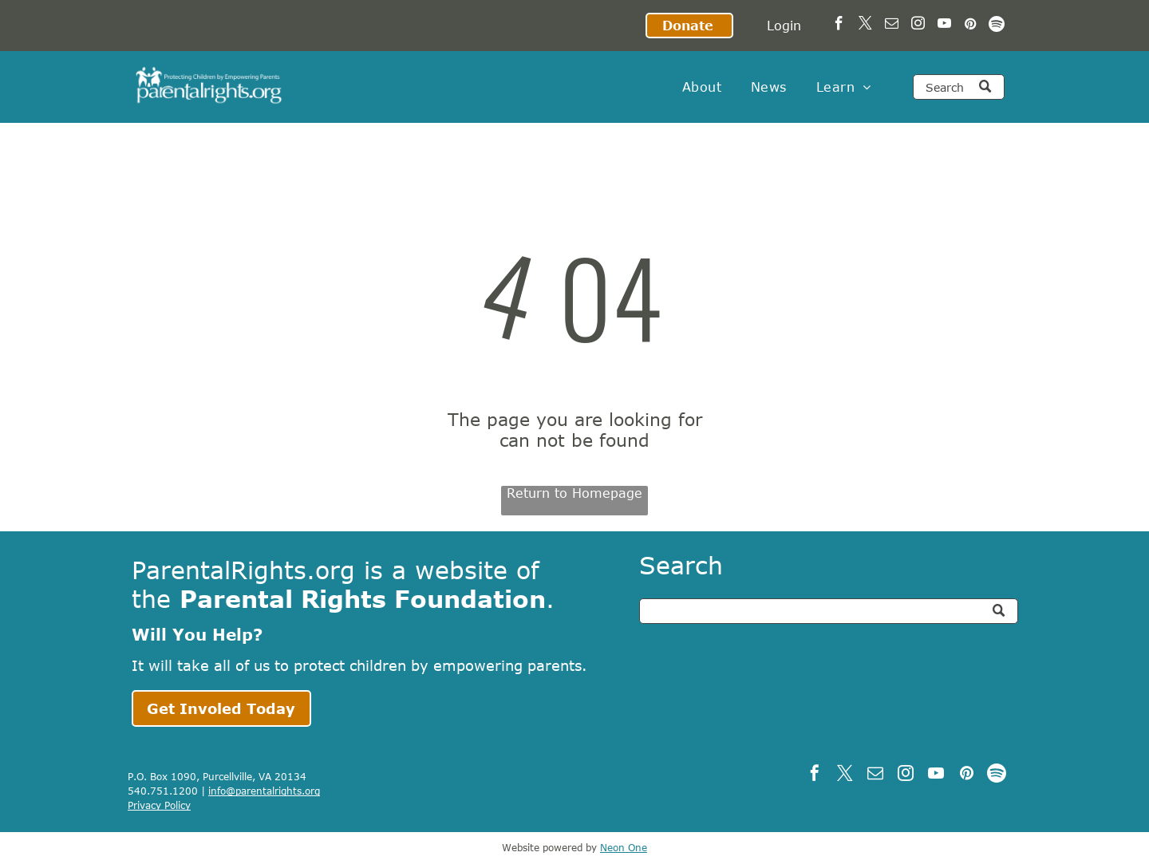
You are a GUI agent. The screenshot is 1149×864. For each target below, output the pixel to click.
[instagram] (918, 25)
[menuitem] (701, 87)
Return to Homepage (574, 493)
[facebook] (839, 25)
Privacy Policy (159, 805)
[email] (892, 25)
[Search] (959, 87)
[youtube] (944, 25)
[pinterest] (971, 25)
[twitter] (865, 25)
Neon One (623, 847)
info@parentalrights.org (264, 790)
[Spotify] (997, 25)
